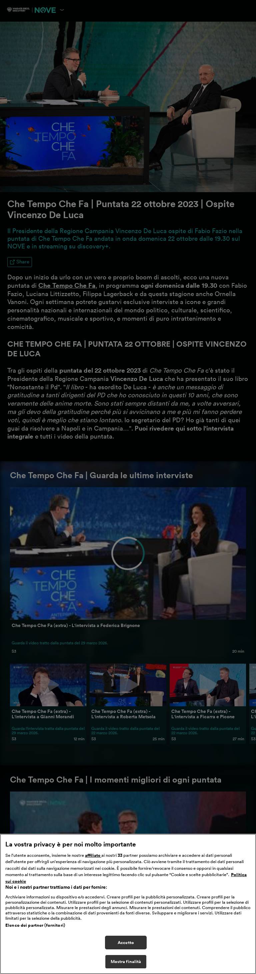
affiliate (93, 855)
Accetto (126, 942)
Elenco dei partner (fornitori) (35, 925)
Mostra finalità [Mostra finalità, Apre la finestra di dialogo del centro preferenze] (126, 961)
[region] (128, 904)
